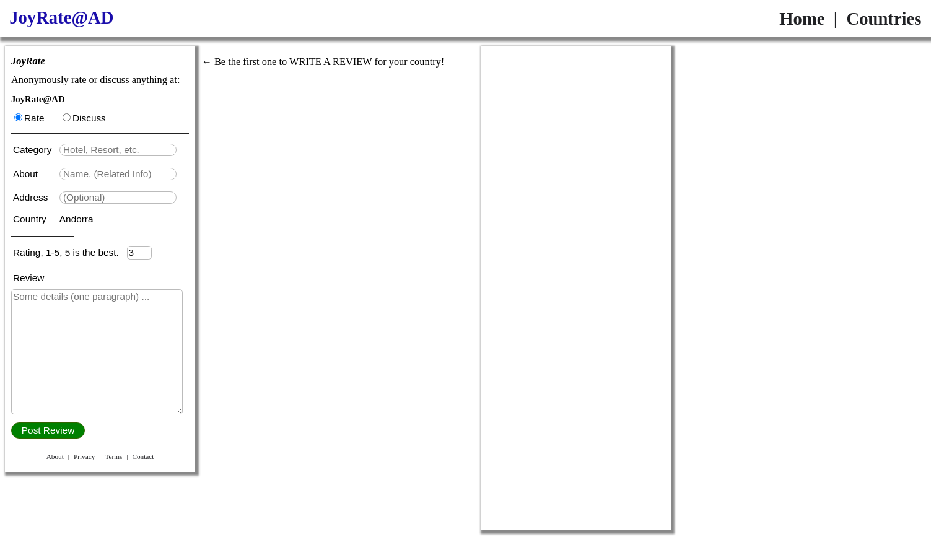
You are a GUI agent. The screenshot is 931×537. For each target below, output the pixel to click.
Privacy (84, 456)
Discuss (84, 118)
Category (35, 149)
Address (32, 197)
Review (28, 278)
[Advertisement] (576, 123)
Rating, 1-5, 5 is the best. (70, 252)
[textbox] (118, 150)
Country (31, 219)
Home (801, 18)
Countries (883, 18)
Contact (143, 456)
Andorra (76, 219)
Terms (113, 456)
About (26, 173)
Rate (29, 118)
